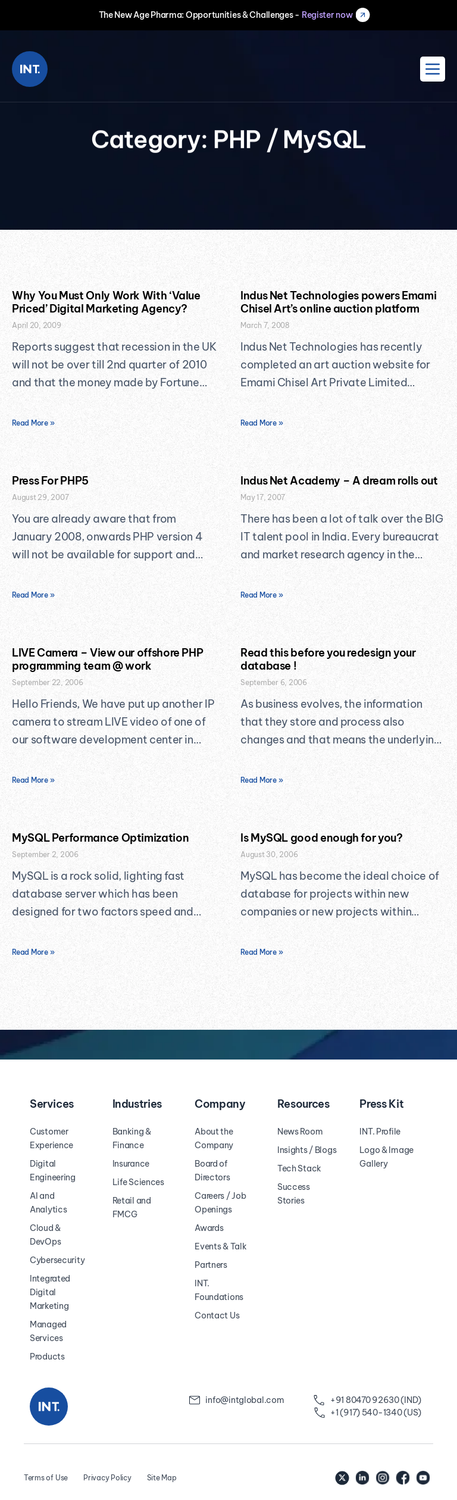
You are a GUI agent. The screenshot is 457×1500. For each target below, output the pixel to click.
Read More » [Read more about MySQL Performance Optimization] (33, 952)
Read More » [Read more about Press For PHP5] (33, 594)
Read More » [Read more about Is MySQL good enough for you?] (261, 952)
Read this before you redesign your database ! (328, 659)
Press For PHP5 (50, 481)
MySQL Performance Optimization (100, 838)
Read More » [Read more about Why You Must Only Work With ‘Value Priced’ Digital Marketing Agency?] (33, 422)
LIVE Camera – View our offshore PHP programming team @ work (107, 659)
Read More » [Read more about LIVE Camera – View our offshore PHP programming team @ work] (33, 780)
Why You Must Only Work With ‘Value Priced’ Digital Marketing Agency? (106, 302)
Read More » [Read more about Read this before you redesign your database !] (261, 780)
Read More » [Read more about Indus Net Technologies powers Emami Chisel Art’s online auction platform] (261, 422)
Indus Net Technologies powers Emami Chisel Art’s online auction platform (338, 302)
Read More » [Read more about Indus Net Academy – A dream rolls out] (261, 594)
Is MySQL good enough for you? (321, 838)
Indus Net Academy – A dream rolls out (339, 481)
